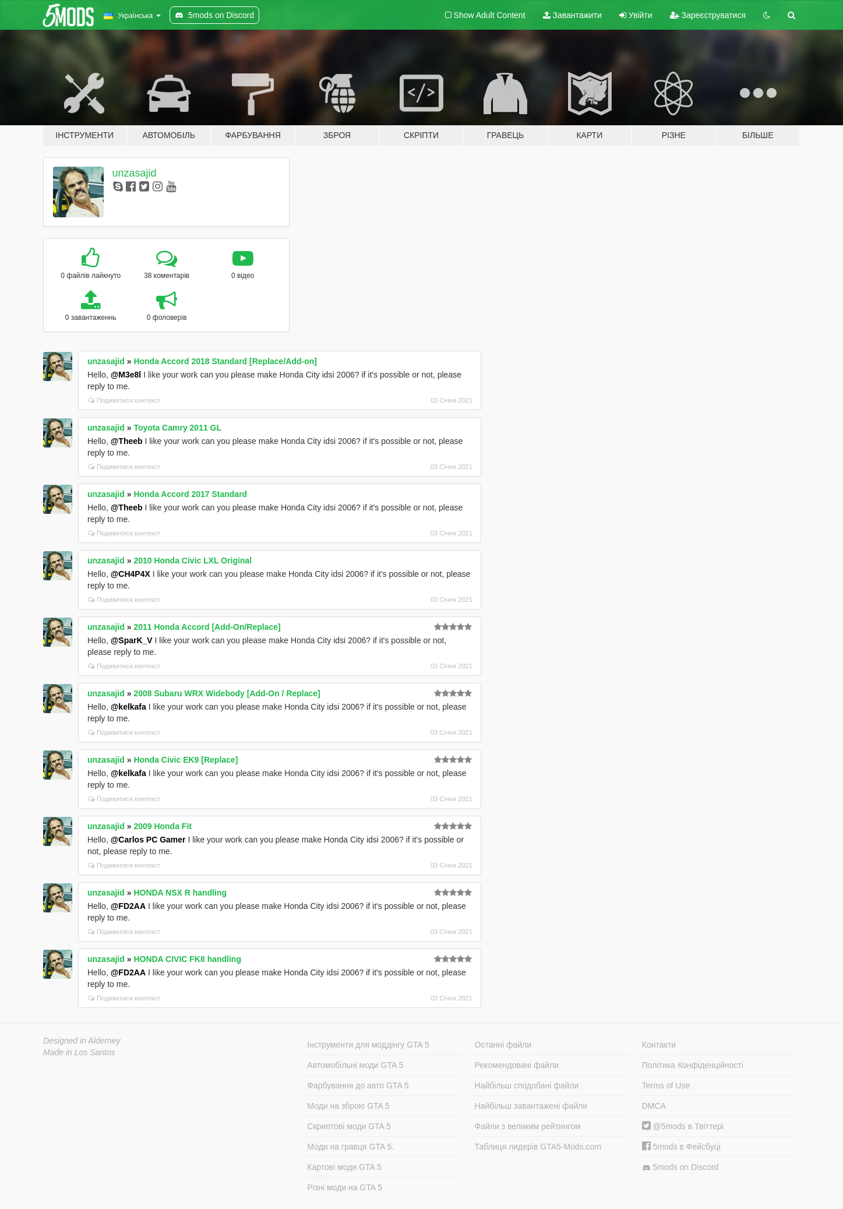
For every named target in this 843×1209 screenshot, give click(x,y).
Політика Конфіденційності (692, 1065)
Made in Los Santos (79, 1052)
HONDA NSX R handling (180, 892)
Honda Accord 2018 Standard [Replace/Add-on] (225, 361)
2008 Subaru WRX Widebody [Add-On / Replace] (226, 693)
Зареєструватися (708, 15)
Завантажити (572, 15)
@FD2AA (128, 906)
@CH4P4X (130, 574)
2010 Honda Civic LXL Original (192, 560)
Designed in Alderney (82, 1040)
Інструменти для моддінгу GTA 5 (368, 1044)
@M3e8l (126, 374)
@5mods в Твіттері (683, 1126)
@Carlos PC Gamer (148, 839)
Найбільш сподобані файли (527, 1085)
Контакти (659, 1044)
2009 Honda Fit (162, 826)
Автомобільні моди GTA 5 (355, 1065)
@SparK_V (132, 640)
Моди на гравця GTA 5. (350, 1146)
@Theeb (127, 441)
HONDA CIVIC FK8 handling (187, 959)
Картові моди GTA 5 (344, 1167)
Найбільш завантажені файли (531, 1106)
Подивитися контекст (124, 400)
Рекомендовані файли (517, 1065)
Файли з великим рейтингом (528, 1126)
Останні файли (503, 1044)
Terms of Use (666, 1085)
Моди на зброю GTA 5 (348, 1106)
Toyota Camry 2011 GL (177, 427)
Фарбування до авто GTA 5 (357, 1085)
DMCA (654, 1106)
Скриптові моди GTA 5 (349, 1126)
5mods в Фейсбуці (681, 1146)
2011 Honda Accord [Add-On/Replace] (206, 627)
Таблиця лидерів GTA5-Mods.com (538, 1146)
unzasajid (134, 173)
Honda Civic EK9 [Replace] (185, 759)
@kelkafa (128, 706)
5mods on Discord (680, 1167)
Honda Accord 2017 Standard (190, 494)
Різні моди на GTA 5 (344, 1187)
